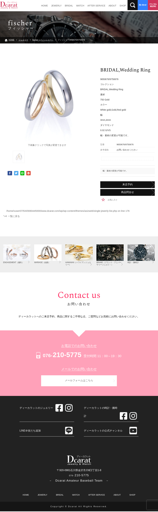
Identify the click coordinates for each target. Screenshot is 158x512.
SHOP (119, 5)
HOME (44, 5)
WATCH (78, 5)
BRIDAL (68, 5)
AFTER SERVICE (94, 5)
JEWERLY (55, 5)
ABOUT (110, 5)
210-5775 (58, 355)
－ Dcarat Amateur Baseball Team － (79, 481)
